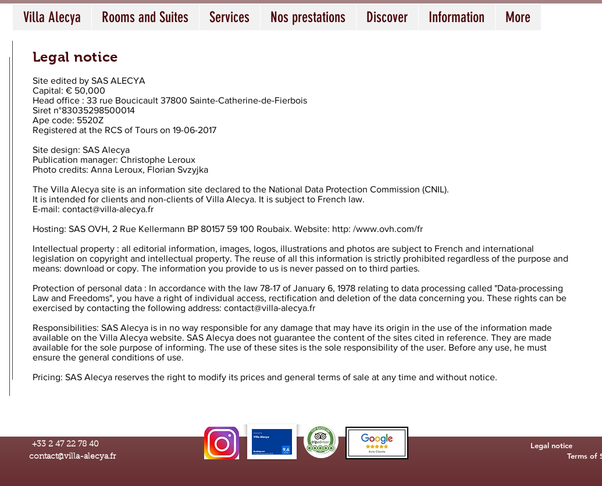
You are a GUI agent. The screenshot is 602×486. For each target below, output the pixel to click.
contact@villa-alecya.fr (108, 209)
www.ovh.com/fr (389, 229)
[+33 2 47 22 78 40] (66, 445)
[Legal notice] (551, 445)
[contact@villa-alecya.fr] (72, 457)
